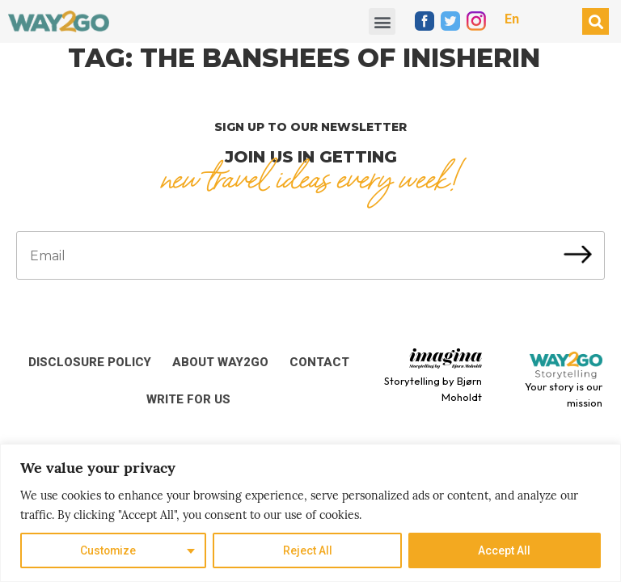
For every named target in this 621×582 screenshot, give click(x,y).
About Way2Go (220, 362)
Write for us (188, 399)
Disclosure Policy (89, 362)
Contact (319, 362)
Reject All (307, 550)
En (512, 19)
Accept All (505, 550)
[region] (310, 513)
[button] (382, 21)
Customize (108, 550)
